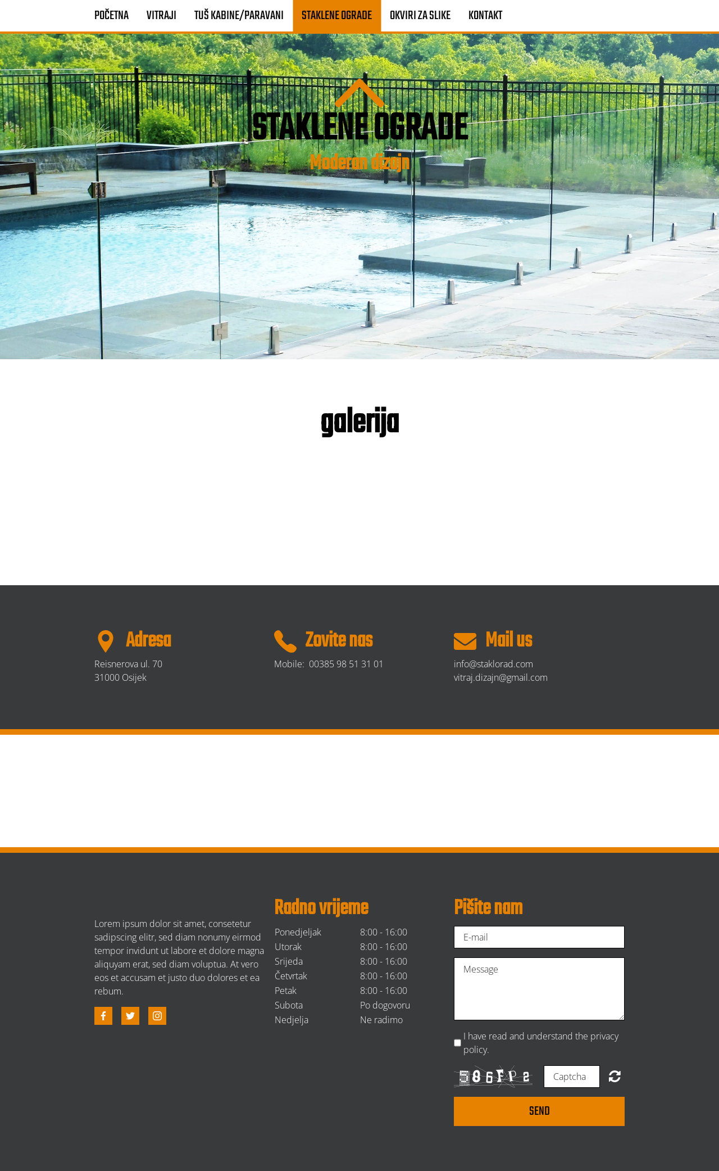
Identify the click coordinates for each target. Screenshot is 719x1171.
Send (539, 1111)
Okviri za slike (420, 15)
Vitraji (161, 15)
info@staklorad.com (493, 664)
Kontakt (485, 15)
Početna (111, 15)
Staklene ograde (337, 15)
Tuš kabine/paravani (239, 15)
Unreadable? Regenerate (615, 1076)
